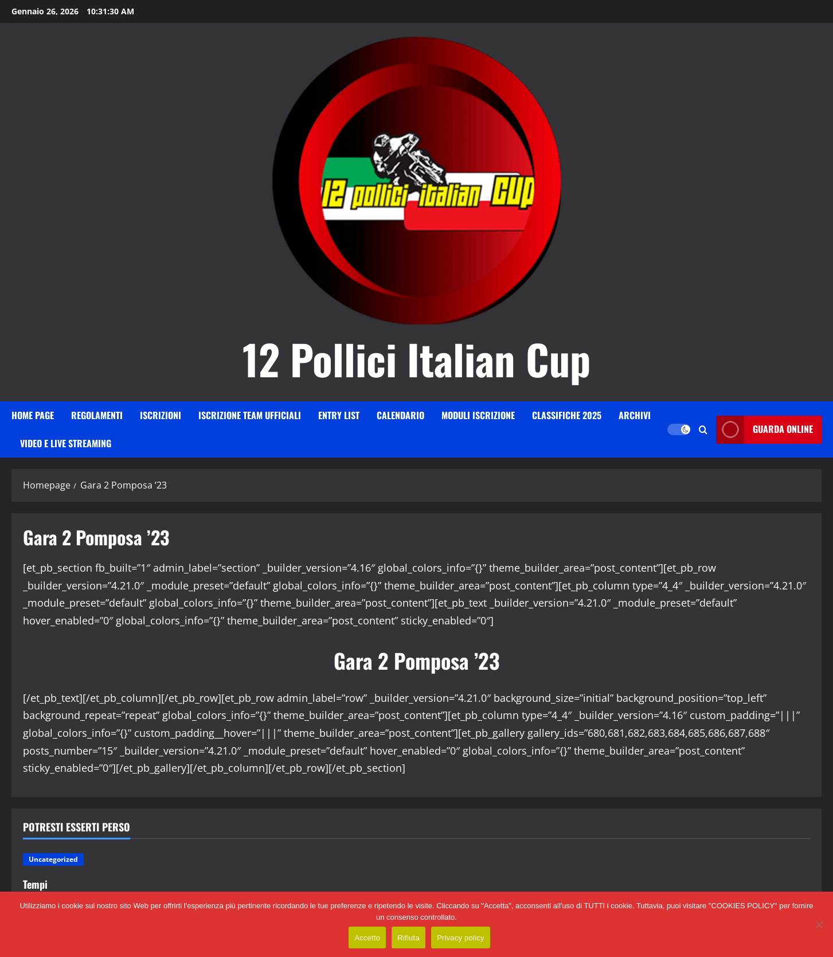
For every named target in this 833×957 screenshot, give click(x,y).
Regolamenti (97, 415)
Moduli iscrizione (478, 415)
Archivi (635, 415)
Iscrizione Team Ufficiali (249, 415)
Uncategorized (53, 859)
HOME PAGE (32, 415)
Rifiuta (408, 937)
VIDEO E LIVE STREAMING (65, 443)
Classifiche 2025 (566, 415)
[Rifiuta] (818, 924)
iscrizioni (160, 415)
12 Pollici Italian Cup (416, 358)
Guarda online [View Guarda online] (764, 430)
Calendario (400, 415)
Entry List (338, 415)
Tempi (35, 884)
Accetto (367, 937)
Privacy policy (460, 937)
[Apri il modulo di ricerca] (703, 430)
